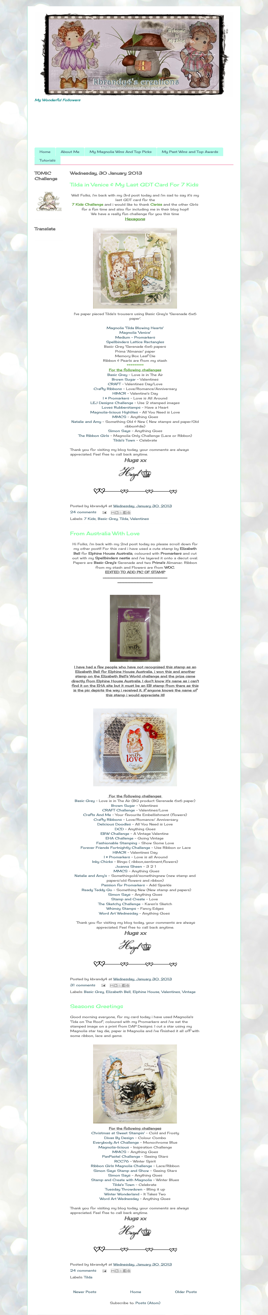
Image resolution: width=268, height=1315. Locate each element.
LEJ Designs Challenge (112, 403)
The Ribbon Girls (94, 436)
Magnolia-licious (113, 1147)
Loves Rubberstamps (121, 407)
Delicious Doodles (114, 824)
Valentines (139, 519)
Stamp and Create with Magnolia (121, 1180)
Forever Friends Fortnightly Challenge (115, 847)
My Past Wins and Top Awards (190, 152)
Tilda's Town (124, 440)
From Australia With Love (105, 533)
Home (45, 152)
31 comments (82, 985)
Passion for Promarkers (123, 885)
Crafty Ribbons (108, 389)
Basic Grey (117, 375)
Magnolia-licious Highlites (114, 412)
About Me (70, 152)
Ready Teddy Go (97, 890)
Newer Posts (84, 1292)
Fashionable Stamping (116, 843)
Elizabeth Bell (118, 992)
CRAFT (114, 384)
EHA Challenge (119, 838)
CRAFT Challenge (118, 810)
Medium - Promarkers (135, 337)
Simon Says (119, 431)
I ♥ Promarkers (116, 398)
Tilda (124, 519)
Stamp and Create (128, 899)
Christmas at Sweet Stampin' (118, 1133)
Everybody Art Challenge (116, 1142)
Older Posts (186, 1292)
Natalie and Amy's (91, 876)
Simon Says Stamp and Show (121, 1171)
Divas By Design (119, 1138)
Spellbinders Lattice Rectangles (135, 342)
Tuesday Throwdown (124, 1189)
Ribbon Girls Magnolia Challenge (121, 1166)
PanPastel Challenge (121, 1156)
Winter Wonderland (121, 1194)
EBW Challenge (114, 833)
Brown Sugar (124, 379)
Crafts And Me (97, 815)
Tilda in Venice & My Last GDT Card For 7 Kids (134, 184)
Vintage (189, 992)
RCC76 (122, 1161)
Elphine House (146, 992)
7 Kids (90, 519)
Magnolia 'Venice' (135, 332)
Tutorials (47, 160)
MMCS (119, 417)
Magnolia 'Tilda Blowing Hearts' (135, 328)
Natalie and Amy (86, 422)
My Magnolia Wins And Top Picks (121, 152)
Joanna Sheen (128, 866)
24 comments (83, 512)
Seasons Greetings (96, 1006)
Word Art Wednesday (118, 913)
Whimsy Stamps (121, 908)
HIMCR (119, 393)
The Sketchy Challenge (119, 904)
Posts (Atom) (147, 1303)
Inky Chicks (102, 862)
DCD (119, 829)
